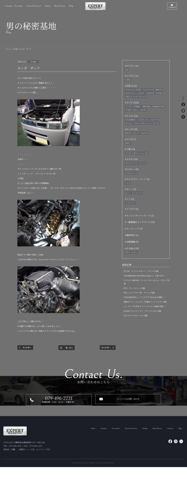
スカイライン (130, 93)
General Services (33, 5)
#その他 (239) (132, 248)
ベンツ (128, 183)
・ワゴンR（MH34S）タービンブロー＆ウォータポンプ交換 (146, 282)
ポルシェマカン (131, 252)
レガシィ (135, 110)
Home (84, 440)
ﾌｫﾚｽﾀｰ (143, 110)
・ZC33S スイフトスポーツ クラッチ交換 (141, 271)
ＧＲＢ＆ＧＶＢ (158, 106)
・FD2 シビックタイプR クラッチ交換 (140, 292)
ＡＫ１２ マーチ (131, 96)
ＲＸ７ (128, 143)
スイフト (142, 163)
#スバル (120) (132, 102)
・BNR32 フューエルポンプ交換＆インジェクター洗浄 (145, 301)
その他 (33, 61)
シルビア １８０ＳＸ (145, 93)
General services (126, 440)
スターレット (146, 123)
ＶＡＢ (128, 110)
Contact (169, 440)
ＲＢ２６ (159, 89)
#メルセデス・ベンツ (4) (137, 179)
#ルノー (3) (130, 189)
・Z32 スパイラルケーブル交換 (135, 315)
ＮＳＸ (128, 133)
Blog (71, 5)
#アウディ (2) (131, 65)
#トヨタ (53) (131, 115)
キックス (142, 96)
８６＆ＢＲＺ (130, 119)
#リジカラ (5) (131, 208)
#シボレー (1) (131, 169)
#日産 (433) (131, 85)
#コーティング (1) (134, 228)
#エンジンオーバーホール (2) (139, 215)
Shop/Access (60, 5)
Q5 (126, 70)
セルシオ (154, 119)
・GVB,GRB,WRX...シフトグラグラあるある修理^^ (144, 297)
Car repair (18, 5)
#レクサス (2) (131, 75)
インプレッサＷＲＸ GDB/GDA (137, 106)
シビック (135, 133)
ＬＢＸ (128, 79)
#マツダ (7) (130, 139)
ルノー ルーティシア (133, 193)
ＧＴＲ (158, 93)
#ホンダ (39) (131, 129)
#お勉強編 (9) (131, 241)
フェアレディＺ (148, 89)
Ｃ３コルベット (131, 173)
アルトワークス (131, 163)
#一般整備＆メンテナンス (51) (140, 222)
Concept (8, 5)
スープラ (156, 123)
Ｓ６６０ (144, 133)
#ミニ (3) (129, 198)
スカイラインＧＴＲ (133, 89)
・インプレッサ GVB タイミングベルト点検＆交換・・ (145, 306)
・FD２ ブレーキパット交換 (134, 288)
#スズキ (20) (131, 159)
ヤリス (136, 123)
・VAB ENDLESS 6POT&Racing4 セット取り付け (144, 275)
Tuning (48, 5)
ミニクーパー (130, 203)
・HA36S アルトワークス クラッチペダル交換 (142, 311)
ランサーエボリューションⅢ (136, 153)
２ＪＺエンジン (143, 119)
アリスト (128, 123)
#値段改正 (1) (131, 235)
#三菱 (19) (130, 149)
